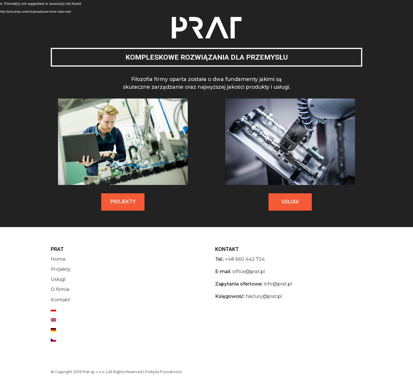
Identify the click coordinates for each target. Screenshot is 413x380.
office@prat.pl (248, 271)
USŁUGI (290, 202)
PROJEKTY (123, 202)
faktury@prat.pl (264, 296)
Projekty (60, 269)
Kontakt (60, 300)
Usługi (58, 279)
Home (58, 259)
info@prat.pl (278, 284)
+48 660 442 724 (245, 259)
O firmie (60, 289)
